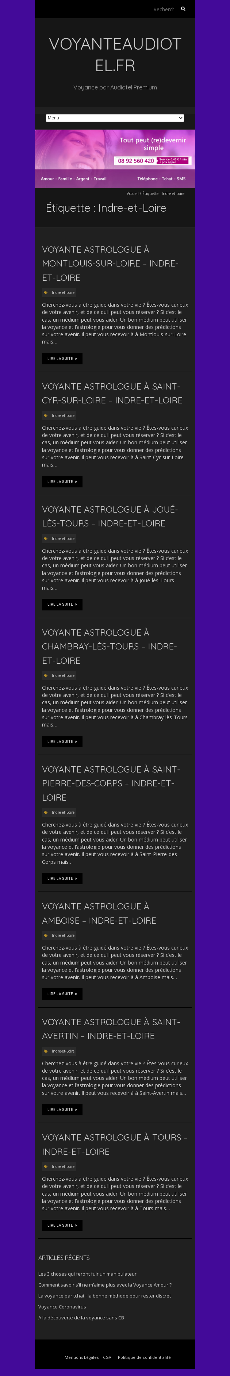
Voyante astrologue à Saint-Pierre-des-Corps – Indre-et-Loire (111, 783)
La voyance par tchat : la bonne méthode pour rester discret (104, 1295)
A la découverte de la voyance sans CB (81, 1317)
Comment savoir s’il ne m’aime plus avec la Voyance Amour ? (105, 1284)
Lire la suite (62, 358)
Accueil (133, 193)
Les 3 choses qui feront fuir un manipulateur (87, 1273)
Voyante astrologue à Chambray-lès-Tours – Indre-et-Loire (109, 646)
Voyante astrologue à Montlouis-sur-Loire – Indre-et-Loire (110, 263)
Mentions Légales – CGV (88, 1357)
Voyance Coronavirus (62, 1306)
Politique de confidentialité (144, 1357)
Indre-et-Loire (63, 292)
